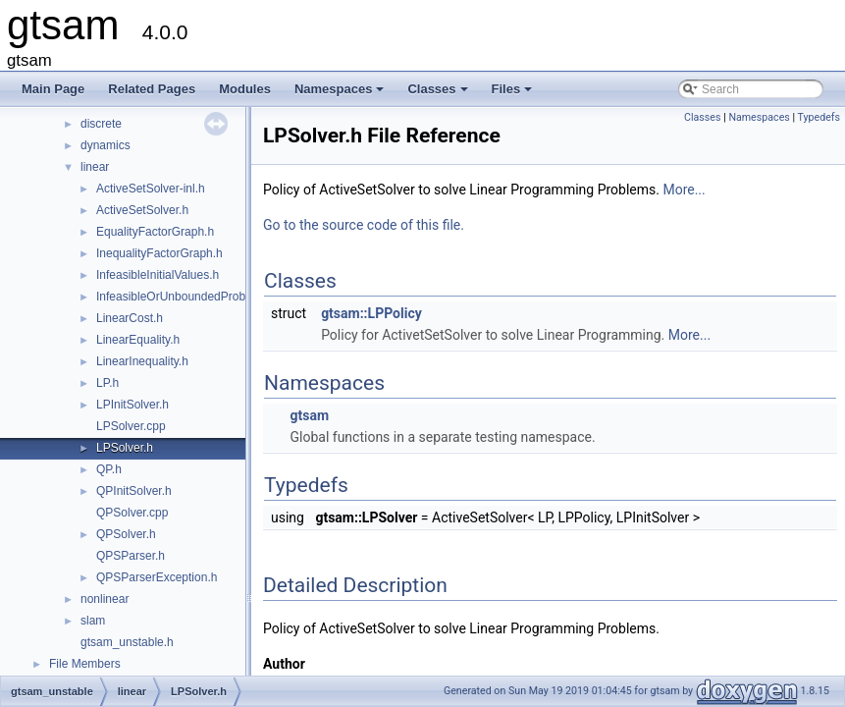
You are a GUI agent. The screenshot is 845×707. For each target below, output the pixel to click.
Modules (245, 89)
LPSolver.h (124, 448)
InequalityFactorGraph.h (159, 253)
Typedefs (818, 117)
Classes (438, 94)
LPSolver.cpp (131, 426)
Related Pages (151, 89)
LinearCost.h (129, 318)
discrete (101, 124)
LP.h (107, 383)
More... (683, 189)
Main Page (53, 89)
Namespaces (341, 94)
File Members (85, 664)
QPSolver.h (126, 534)
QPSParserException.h (156, 577)
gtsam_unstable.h (127, 642)
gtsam (309, 415)
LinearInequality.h (142, 361)
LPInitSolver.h (132, 404)
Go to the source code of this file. (363, 225)
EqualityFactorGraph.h (155, 232)
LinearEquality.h (138, 340)
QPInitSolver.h (134, 491)
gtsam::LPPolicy (371, 313)
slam (92, 620)
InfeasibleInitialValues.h (157, 275)
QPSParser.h (130, 556)
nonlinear (104, 599)
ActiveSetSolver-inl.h (150, 188)
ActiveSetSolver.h (142, 210)
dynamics (105, 145)
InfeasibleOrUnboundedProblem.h (185, 296)
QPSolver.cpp (132, 512)
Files (514, 94)
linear (94, 167)
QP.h (109, 469)
